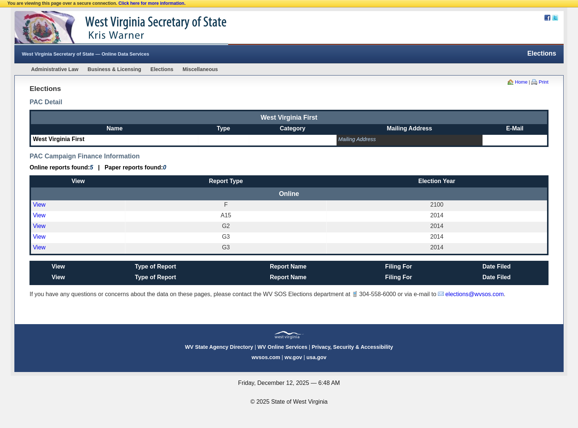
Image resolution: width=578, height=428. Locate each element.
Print (543, 82)
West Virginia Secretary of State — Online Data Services (85, 54)
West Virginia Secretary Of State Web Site (109, 28)
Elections (161, 69)
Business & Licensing (114, 69)
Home (521, 82)
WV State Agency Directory (219, 347)
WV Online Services (282, 347)
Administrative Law (54, 69)
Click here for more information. (151, 3)
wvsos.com (265, 357)
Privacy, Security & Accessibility (352, 347)
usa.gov (316, 357)
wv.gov (293, 357)
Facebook (547, 18)
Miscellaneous (200, 69)
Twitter (555, 18)
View (39, 204)
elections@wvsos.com (474, 294)
